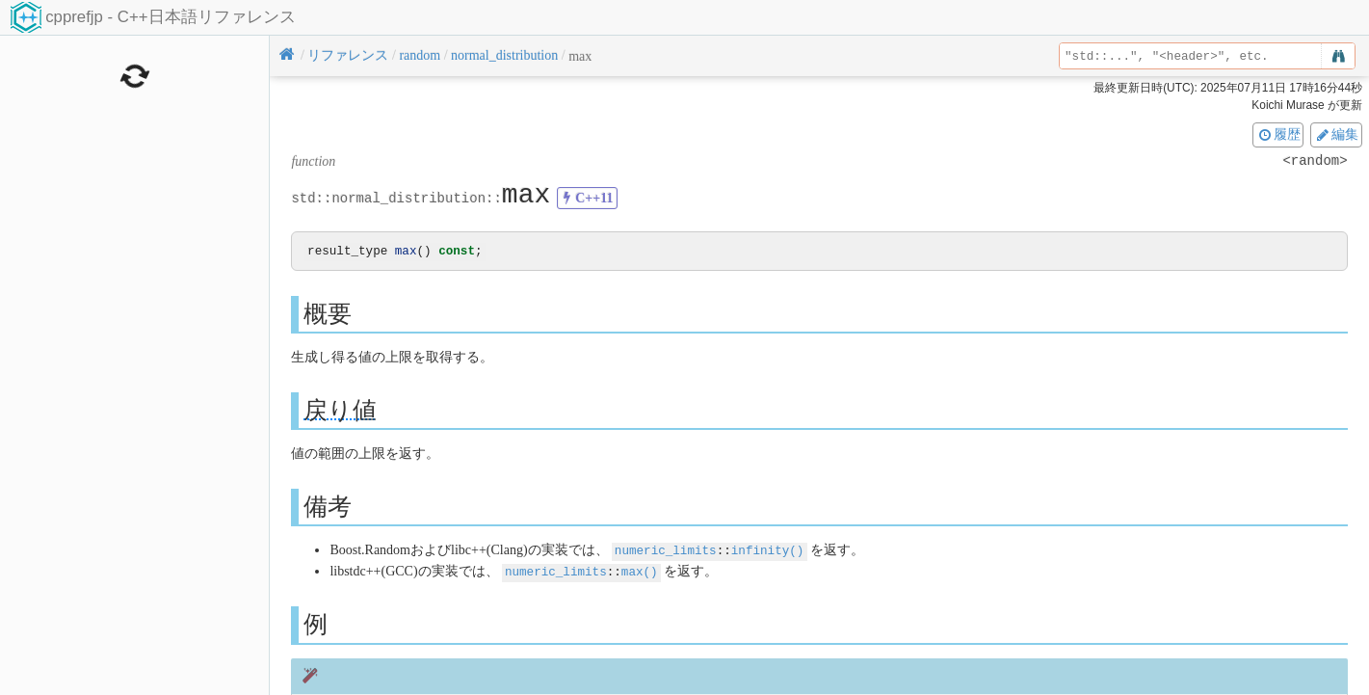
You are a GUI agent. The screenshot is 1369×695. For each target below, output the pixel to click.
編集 (1336, 134)
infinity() (767, 551)
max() (639, 571)
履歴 (1278, 134)
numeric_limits (666, 551)
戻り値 (340, 411)
